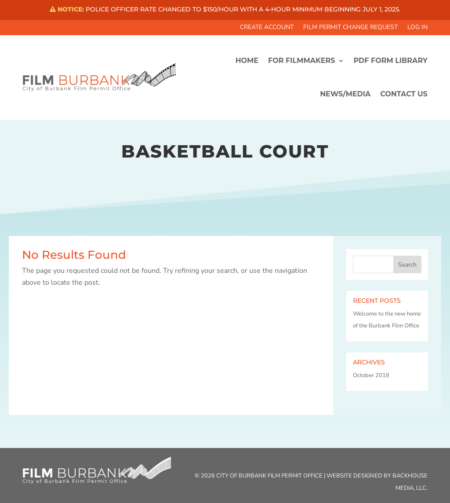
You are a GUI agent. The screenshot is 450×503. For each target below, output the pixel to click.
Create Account (267, 27)
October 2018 (371, 375)
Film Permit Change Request (350, 27)
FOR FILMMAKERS (301, 60)
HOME (247, 60)
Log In (417, 27)
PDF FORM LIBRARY (391, 60)
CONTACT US (404, 94)
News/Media (345, 94)
